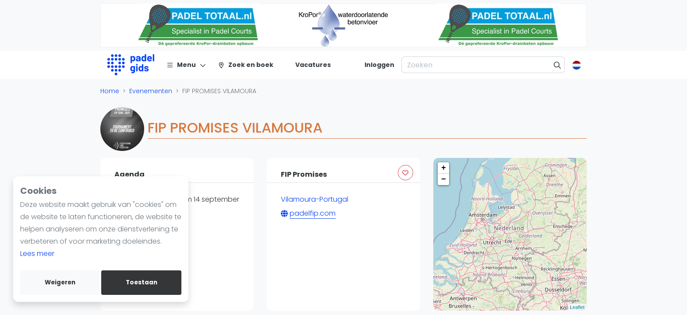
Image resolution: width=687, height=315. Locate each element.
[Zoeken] (557, 64)
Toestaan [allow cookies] (141, 282)
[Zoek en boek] (245, 65)
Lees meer (37, 253)
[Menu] (186, 65)
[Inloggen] (379, 65)
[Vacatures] (308, 65)
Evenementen (150, 91)
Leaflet (577, 307)
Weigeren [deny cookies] (60, 282)
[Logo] (130, 65)
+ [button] (443, 168)
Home (109, 91)
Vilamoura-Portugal (314, 199)
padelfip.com (313, 213)
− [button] (443, 179)
